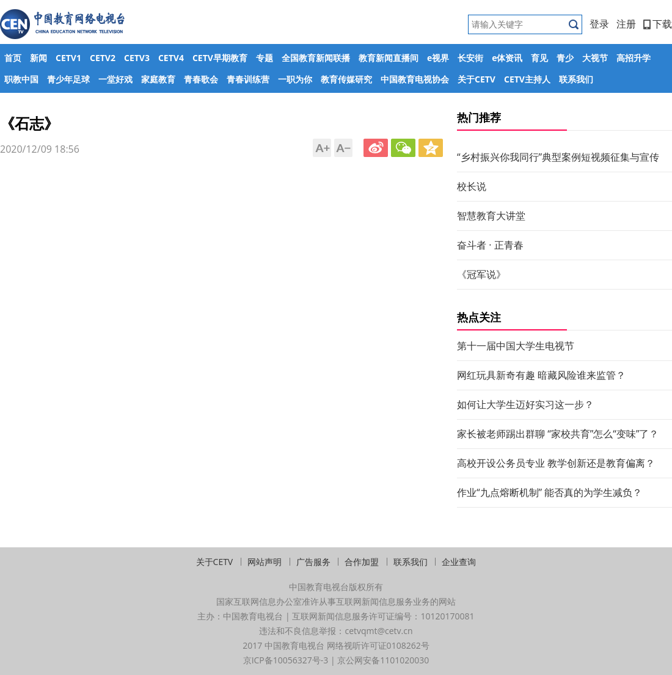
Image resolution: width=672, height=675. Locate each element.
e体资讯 (507, 58)
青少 (565, 58)
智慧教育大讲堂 (491, 215)
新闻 (38, 58)
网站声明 (264, 561)
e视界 (438, 58)
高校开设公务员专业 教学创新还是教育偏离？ (556, 463)
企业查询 (459, 561)
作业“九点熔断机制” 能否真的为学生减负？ (549, 492)
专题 (264, 58)
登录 (599, 24)
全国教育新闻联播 (316, 58)
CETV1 (68, 58)
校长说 (471, 186)
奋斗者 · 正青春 (490, 245)
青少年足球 (68, 79)
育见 (539, 58)
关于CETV (476, 79)
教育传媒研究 (346, 79)
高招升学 (633, 58)
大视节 (595, 58)
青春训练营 (248, 79)
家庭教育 (158, 79)
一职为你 (295, 79)
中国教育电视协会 (415, 79)
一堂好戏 (115, 79)
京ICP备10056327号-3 (286, 660)
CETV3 (137, 58)
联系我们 (576, 79)
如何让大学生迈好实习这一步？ (525, 404)
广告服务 (313, 561)
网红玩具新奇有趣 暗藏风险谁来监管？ (541, 375)
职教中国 (21, 79)
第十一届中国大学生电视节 (515, 345)
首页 (12, 58)
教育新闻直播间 (388, 58)
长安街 (470, 58)
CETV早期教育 (219, 58)
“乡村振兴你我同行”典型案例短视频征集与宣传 (558, 157)
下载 (657, 24)
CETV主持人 (527, 79)
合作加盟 (362, 561)
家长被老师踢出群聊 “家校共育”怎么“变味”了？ (558, 433)
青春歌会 (201, 79)
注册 (626, 24)
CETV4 (171, 58)
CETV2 (102, 58)
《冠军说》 (481, 274)
